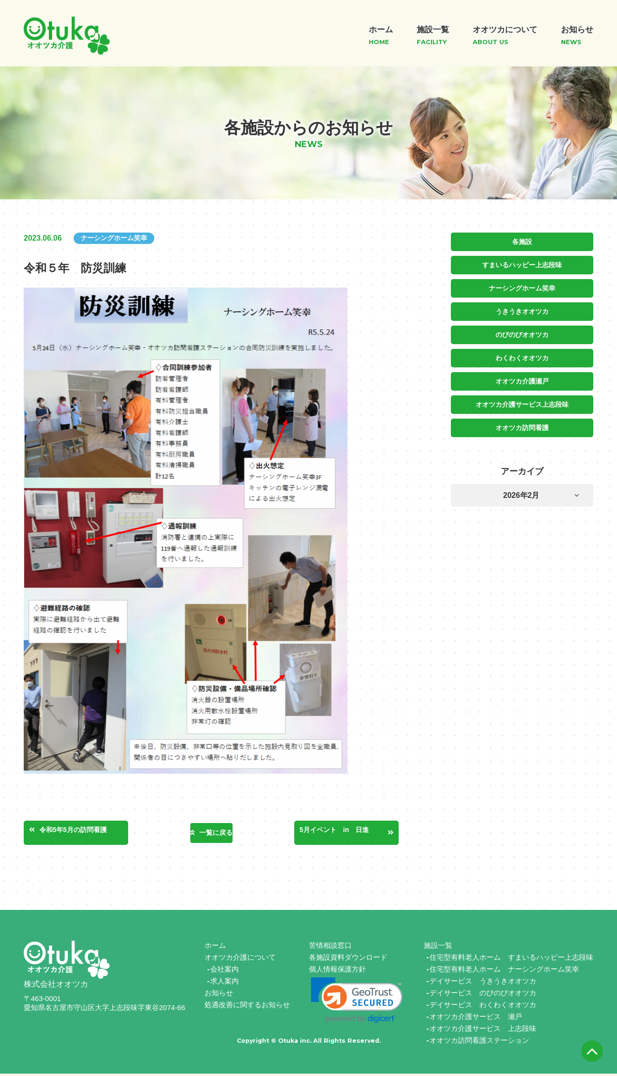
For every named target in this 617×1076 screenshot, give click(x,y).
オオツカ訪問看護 (522, 424)
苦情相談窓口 (330, 947)
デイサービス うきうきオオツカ (483, 983)
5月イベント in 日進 (346, 831)
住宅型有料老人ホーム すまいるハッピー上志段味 (511, 959)
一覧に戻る (216, 833)
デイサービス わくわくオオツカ (483, 1006)
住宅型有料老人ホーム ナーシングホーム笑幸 (504, 971)
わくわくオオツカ (522, 355)
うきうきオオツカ (522, 310)
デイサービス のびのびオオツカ (483, 995)
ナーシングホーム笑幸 (522, 287)
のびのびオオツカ (522, 332)
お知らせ (219, 995)
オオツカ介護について (240, 959)
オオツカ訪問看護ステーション (479, 1042)
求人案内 (224, 983)
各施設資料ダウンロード (348, 959)
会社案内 (224, 971)
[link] (356, 1003)
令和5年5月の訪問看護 (90, 831)
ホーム (215, 947)
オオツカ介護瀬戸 (522, 378)
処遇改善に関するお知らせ (247, 1006)
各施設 (522, 241)
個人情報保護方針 (337, 971)
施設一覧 (438, 947)
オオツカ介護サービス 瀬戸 (476, 1018)
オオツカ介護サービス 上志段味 (483, 1030)
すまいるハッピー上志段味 (522, 264)
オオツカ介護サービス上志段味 (522, 401)
